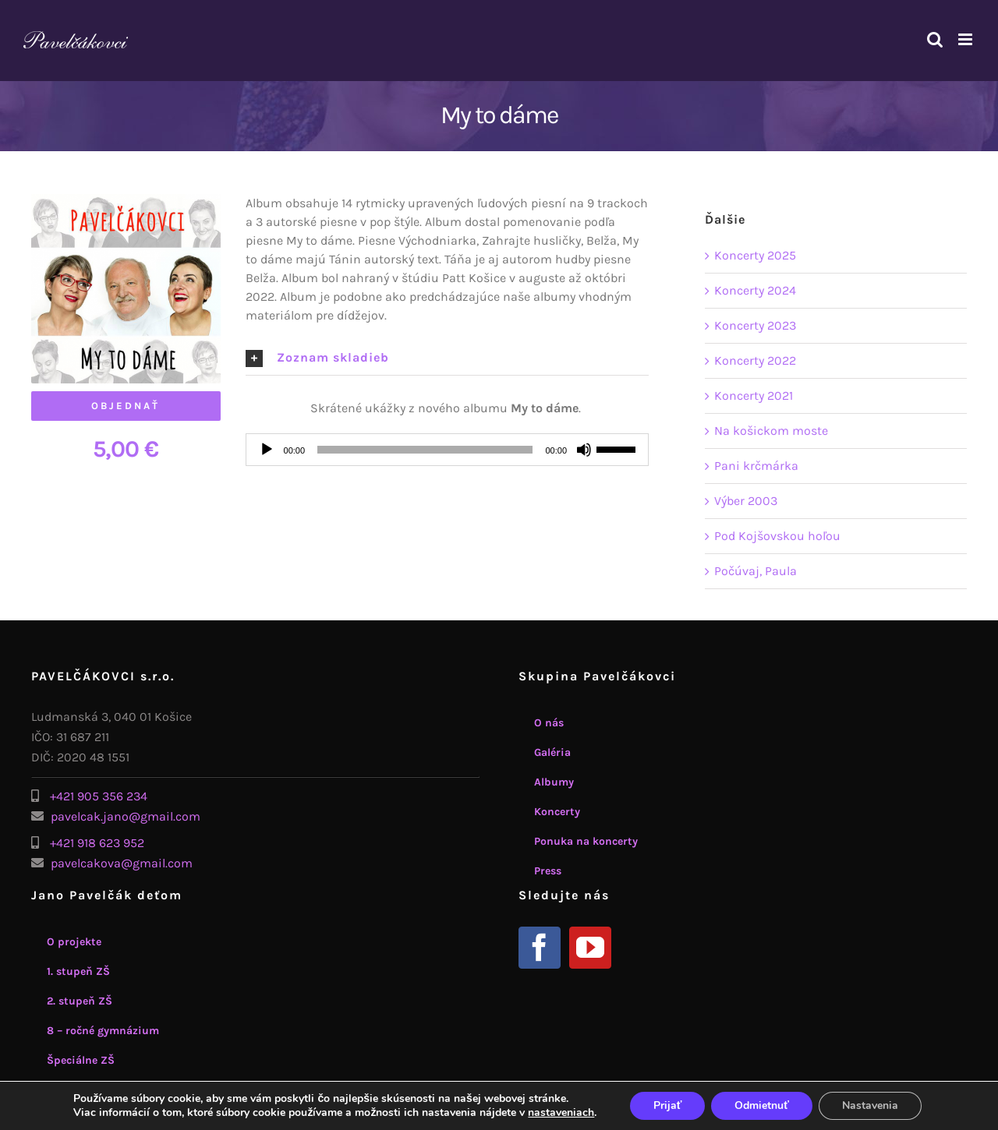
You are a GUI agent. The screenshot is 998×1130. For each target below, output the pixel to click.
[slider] (425, 450)
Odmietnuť (761, 1105)
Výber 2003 (745, 500)
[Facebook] (539, 948)
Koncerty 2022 (755, 360)
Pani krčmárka (756, 465)
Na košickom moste (771, 430)
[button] (447, 358)
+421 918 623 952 (97, 842)
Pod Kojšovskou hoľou (777, 535)
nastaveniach (561, 1113)
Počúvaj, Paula (755, 570)
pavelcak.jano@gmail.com (125, 816)
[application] (447, 449)
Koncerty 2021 (753, 395)
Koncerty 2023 (755, 325)
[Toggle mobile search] (935, 39)
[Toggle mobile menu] (966, 39)
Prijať (667, 1105)
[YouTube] (590, 948)
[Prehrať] (266, 449)
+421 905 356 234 (98, 796)
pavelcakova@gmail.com (122, 863)
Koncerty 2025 (755, 255)
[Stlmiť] (584, 449)
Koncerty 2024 (755, 290)
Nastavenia (870, 1105)
